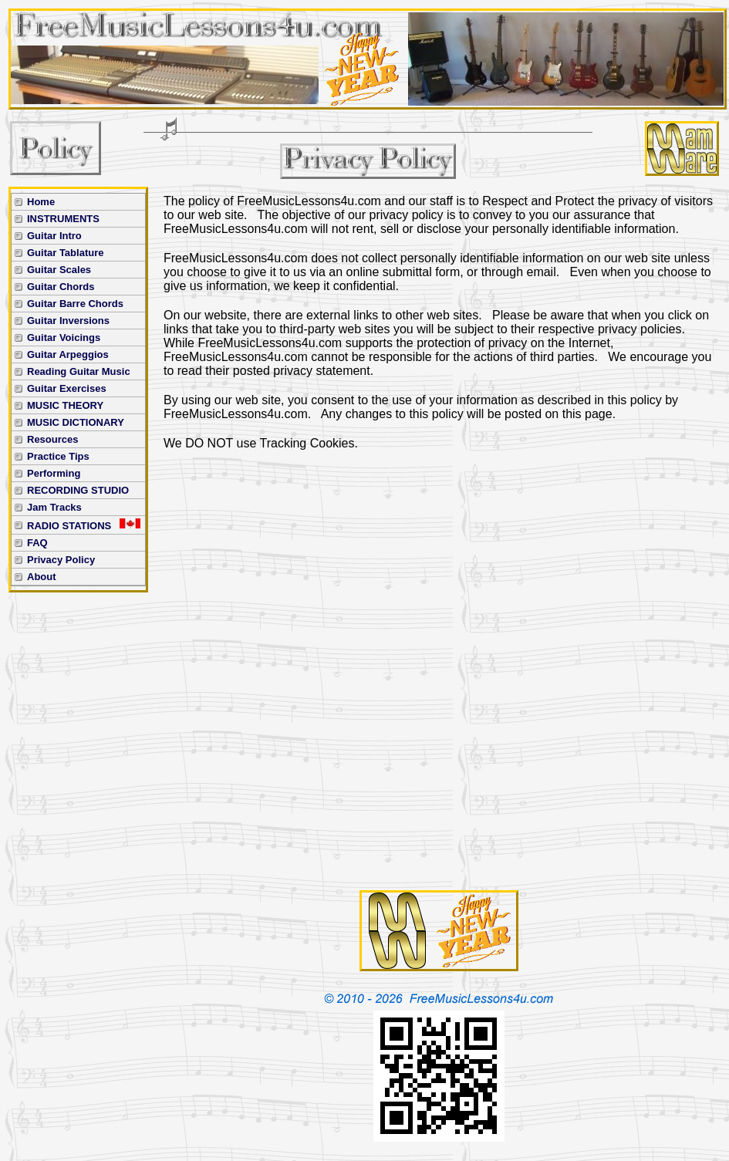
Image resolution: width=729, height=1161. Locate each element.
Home (41, 202)
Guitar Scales (59, 269)
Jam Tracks (54, 507)
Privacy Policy (61, 559)
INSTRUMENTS (63, 218)
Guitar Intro (54, 235)
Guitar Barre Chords (75, 303)
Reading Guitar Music (78, 371)
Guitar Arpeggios (68, 354)
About (41, 576)
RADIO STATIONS (83, 525)
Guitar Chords (60, 286)
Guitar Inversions (68, 320)
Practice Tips (58, 456)
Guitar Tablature (65, 252)
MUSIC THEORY (65, 405)
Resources (52, 439)
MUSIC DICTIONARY (75, 422)
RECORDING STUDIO (78, 490)
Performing (53, 473)
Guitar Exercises (66, 388)
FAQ (37, 542)
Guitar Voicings (63, 337)
